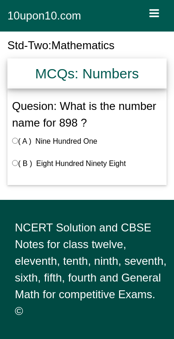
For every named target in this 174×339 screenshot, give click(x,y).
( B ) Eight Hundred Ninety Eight (69, 163)
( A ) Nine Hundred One (54, 141)
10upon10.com (44, 15)
